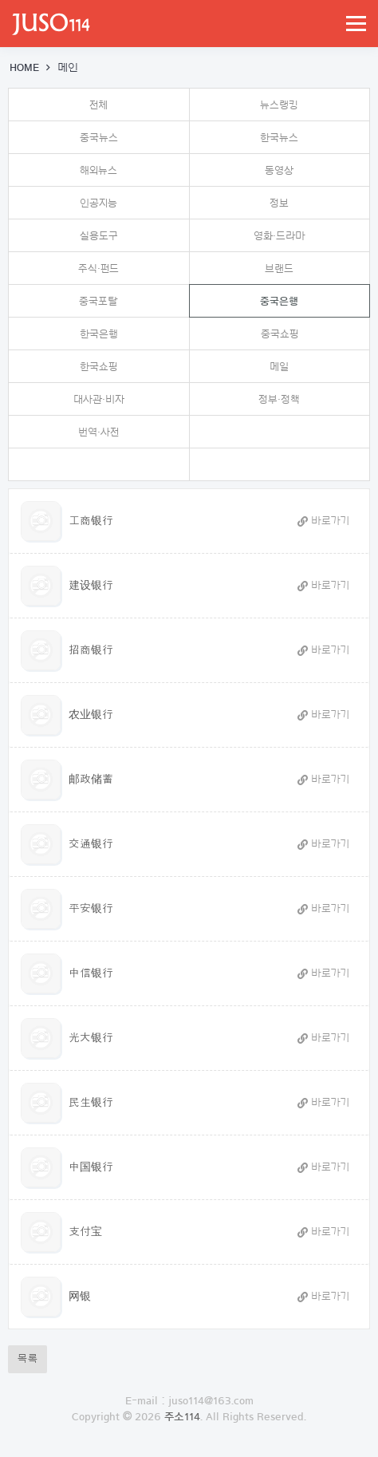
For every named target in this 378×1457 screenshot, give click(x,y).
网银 (80, 1296)
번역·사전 (98, 432)
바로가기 (323, 520)
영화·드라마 (279, 236)
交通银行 (91, 844)
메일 (279, 366)
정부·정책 (279, 399)
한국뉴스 (279, 137)
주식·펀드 (98, 268)
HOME (24, 67)
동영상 (279, 170)
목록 (27, 1359)
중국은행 (244, 295)
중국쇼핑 (279, 334)
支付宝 (85, 1232)
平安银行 (91, 908)
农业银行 (91, 715)
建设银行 (91, 585)
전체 (98, 105)
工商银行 (91, 521)
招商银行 (91, 650)
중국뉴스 (99, 137)
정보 (279, 203)
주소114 (182, 1417)
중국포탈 (98, 301)
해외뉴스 (98, 170)
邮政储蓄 (91, 779)
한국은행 (99, 334)
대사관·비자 (98, 399)
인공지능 (98, 203)
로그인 (189, 1449)
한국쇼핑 (98, 366)
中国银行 (91, 1167)
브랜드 (279, 268)
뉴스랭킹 (279, 105)
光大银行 (91, 1038)
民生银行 (91, 1102)
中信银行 (91, 973)
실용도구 (99, 236)
